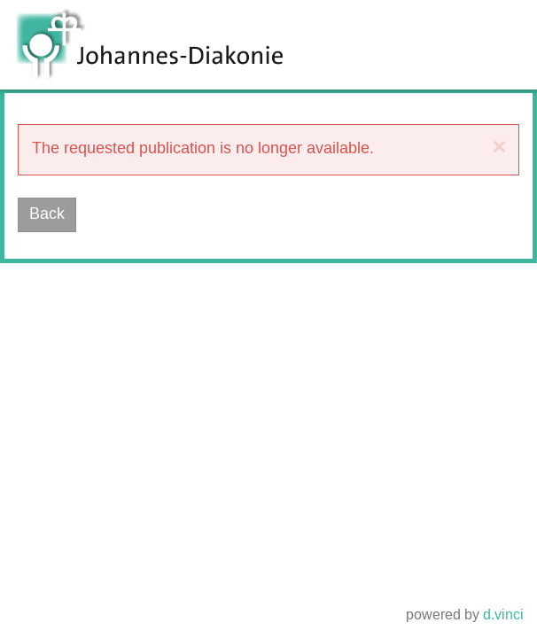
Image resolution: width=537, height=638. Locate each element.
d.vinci (503, 616)
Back (47, 214)
